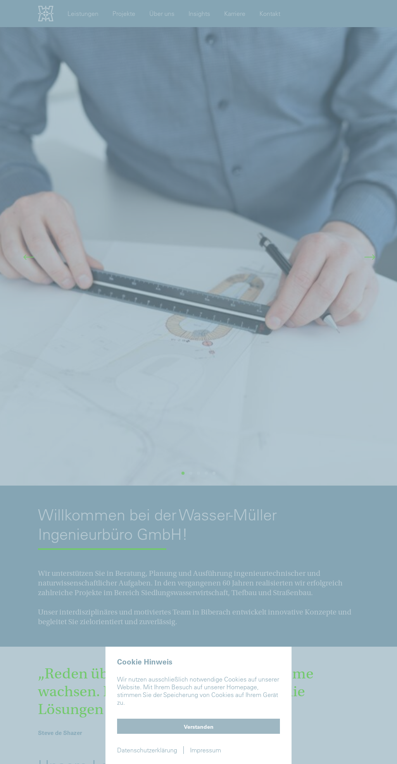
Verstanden (199, 726)
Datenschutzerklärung (147, 750)
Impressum (205, 750)
